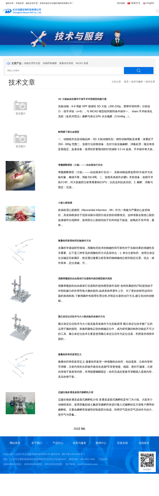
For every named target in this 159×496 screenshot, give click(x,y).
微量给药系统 (66, 63)
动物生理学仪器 (32, 63)
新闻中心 (101, 465)
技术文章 (150, 81)
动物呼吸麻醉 (50, 63)
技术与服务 (137, 81)
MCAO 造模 (82, 63)
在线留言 (144, 465)
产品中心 (58, 465)
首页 (126, 81)
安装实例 (122, 465)
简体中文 (134, 3)
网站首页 (15, 465)
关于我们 (36, 465)
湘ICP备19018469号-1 (73, 477)
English (148, 3)
